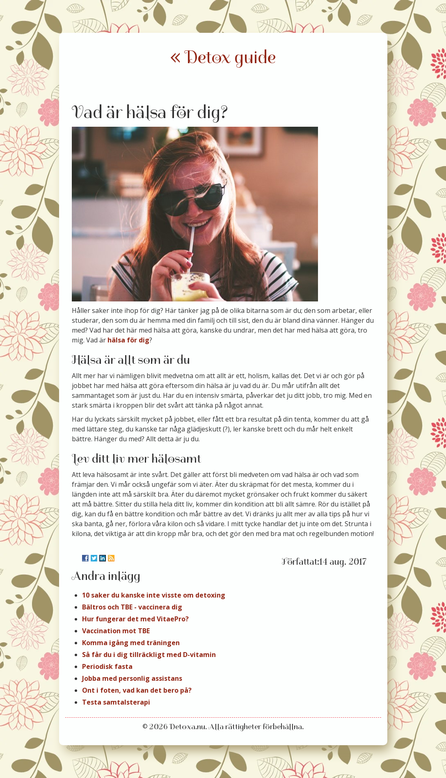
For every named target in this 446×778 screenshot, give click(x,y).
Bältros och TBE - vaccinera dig (132, 606)
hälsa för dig (128, 340)
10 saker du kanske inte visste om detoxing (153, 595)
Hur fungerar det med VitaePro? (135, 618)
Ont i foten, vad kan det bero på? (137, 690)
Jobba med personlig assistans (132, 678)
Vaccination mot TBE (116, 630)
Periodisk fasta (107, 666)
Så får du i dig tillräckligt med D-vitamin (149, 654)
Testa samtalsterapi (116, 702)
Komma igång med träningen (131, 642)
